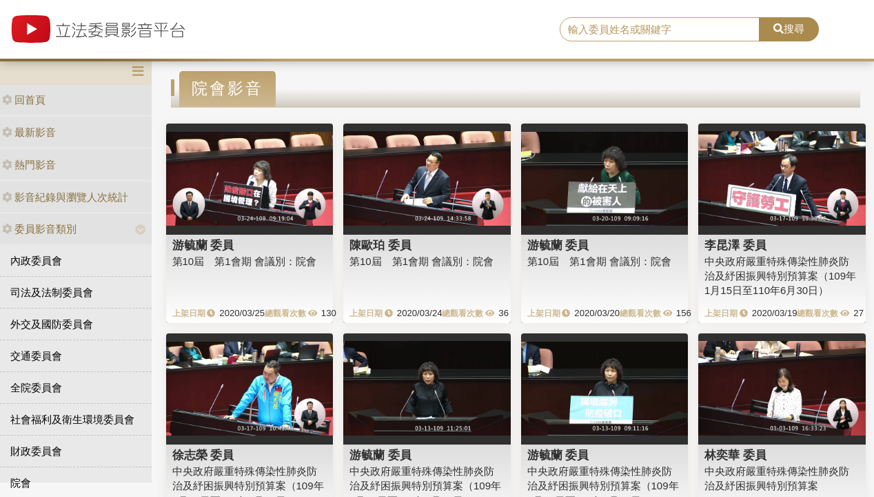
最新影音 (29, 132)
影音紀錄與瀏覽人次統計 (65, 197)
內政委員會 (36, 260)
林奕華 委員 (735, 455)
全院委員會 (36, 387)
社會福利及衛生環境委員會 (72, 419)
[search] (660, 29)
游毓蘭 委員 (203, 245)
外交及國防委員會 (51, 324)
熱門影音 (29, 164)
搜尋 (788, 29)
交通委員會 (36, 356)
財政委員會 (36, 451)
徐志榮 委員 (203, 455)
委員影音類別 (39, 229)
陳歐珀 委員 (380, 245)
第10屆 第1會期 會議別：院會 (244, 261)
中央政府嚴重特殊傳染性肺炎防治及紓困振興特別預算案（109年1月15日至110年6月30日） (780, 276)
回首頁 (23, 100)
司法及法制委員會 (51, 292)
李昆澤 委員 (735, 245)
